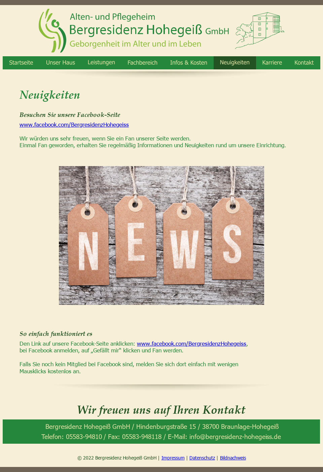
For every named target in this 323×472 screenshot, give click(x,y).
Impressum (173, 457)
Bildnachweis (233, 457)
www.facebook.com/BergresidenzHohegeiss (74, 124)
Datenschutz (202, 457)
